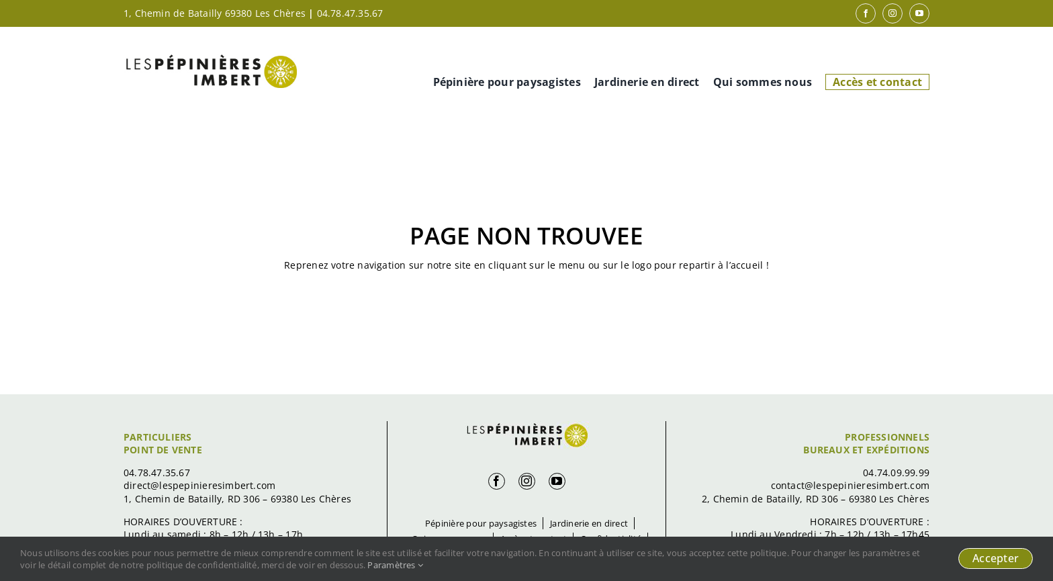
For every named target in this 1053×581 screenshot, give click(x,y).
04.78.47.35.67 (350, 13)
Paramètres (395, 565)
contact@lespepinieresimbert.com (850, 485)
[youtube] (919, 13)
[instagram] (892, 13)
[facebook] (866, 13)
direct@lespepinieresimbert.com (199, 485)
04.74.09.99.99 (896, 472)
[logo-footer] (526, 425)
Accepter (995, 558)
